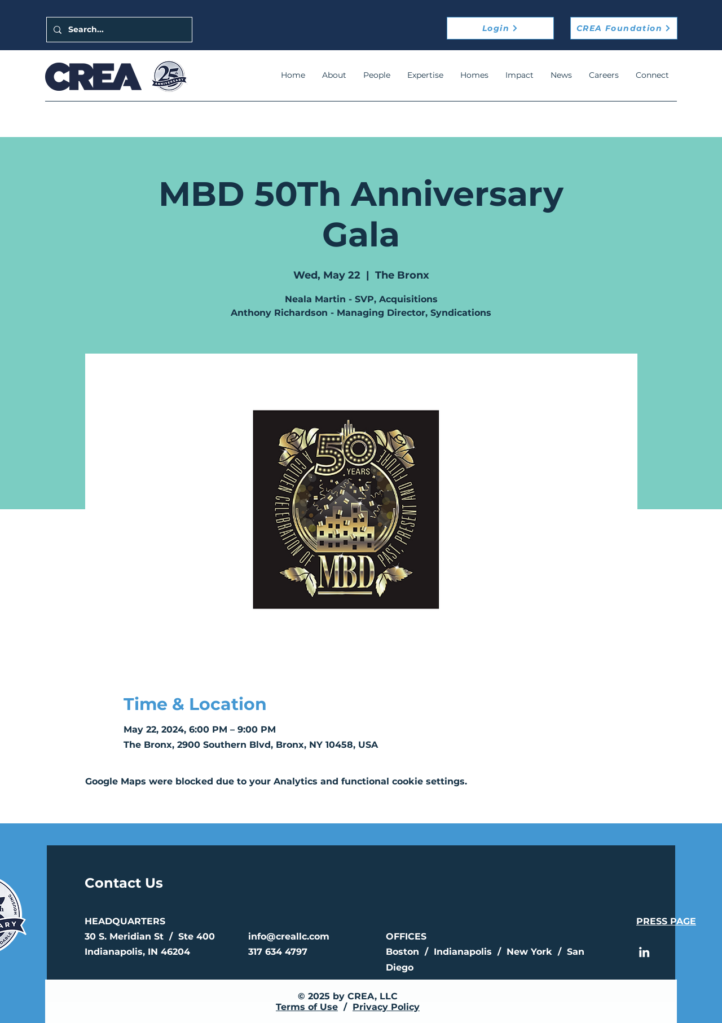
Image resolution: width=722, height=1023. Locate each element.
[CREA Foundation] (623, 28)
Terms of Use (307, 1007)
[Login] (500, 28)
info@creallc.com (288, 936)
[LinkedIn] (644, 952)
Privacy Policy (386, 1007)
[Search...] (118, 29)
